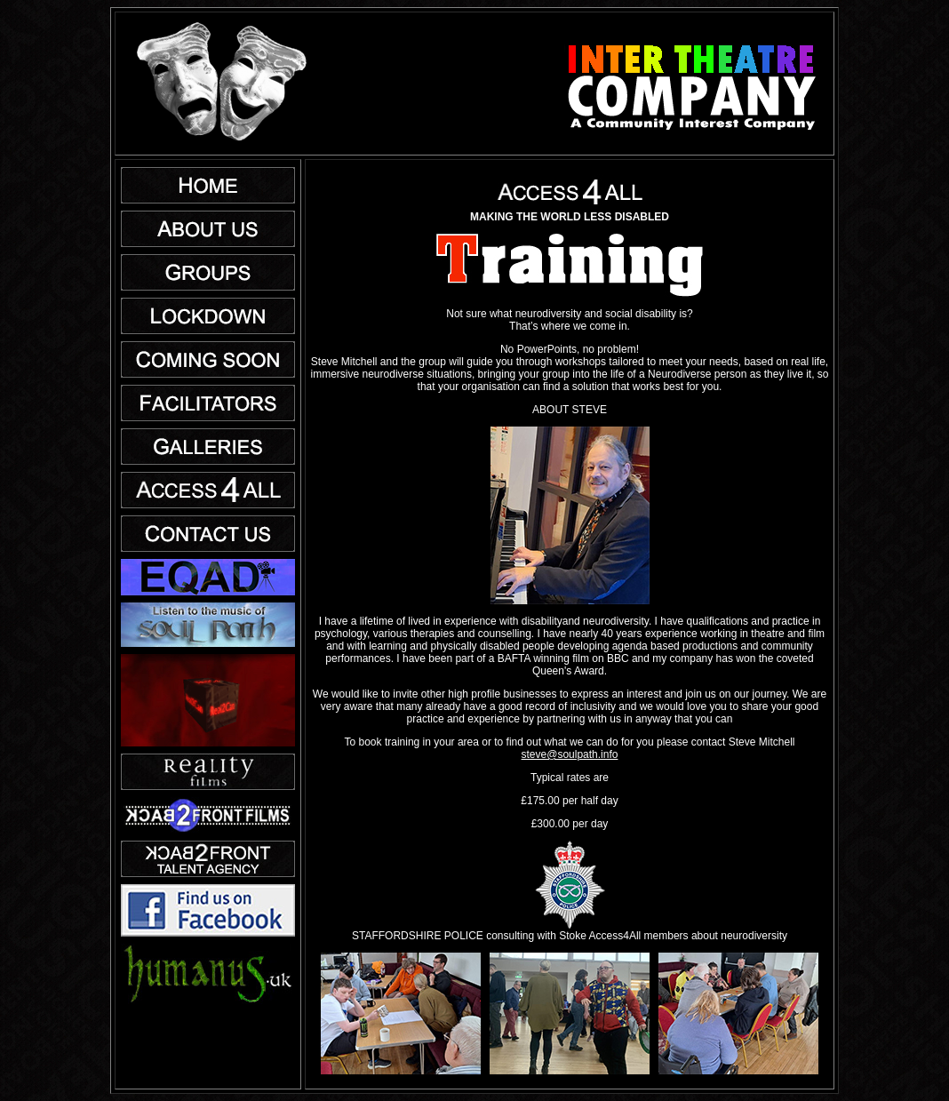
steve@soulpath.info (570, 754)
